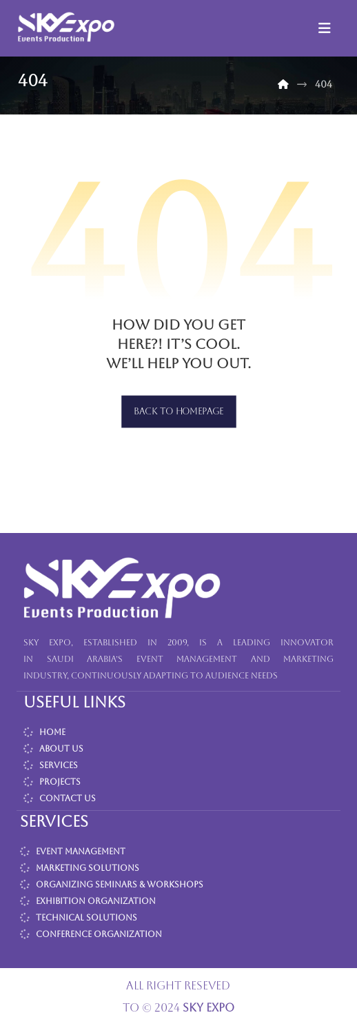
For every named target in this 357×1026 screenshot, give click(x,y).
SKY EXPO (208, 1007)
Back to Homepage (179, 411)
